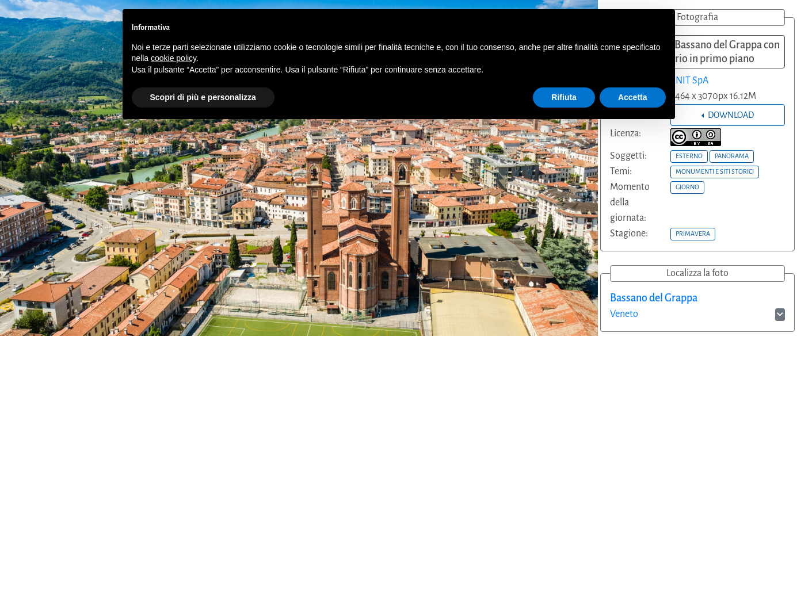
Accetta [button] (632, 97)
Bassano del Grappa (653, 298)
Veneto (624, 314)
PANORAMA (732, 155)
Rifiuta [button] (564, 97)
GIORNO (687, 186)
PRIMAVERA (693, 233)
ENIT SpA (689, 80)
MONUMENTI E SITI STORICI (715, 171)
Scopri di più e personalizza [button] (203, 97)
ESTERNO (689, 155)
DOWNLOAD (730, 115)
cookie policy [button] (173, 58)
